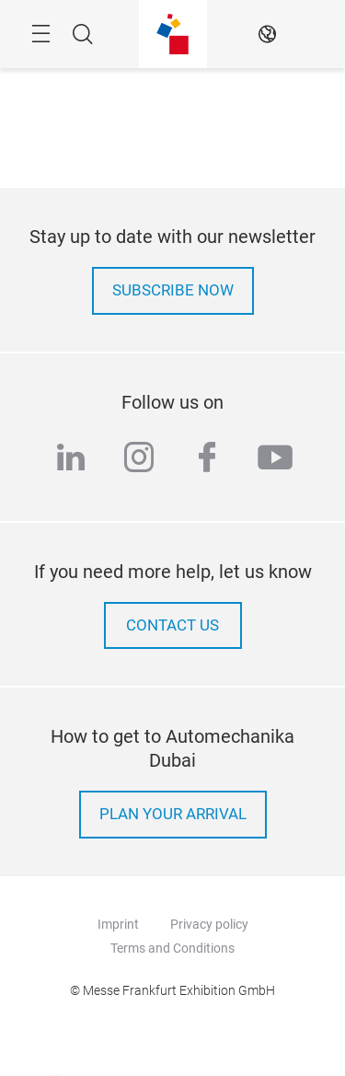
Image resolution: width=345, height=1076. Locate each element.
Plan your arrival (173, 814)
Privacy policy (209, 924)
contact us (172, 625)
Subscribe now (173, 290)
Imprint (118, 924)
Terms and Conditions (172, 948)
